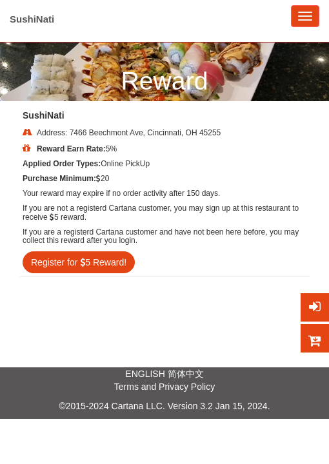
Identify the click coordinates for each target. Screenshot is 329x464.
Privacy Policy (187, 387)
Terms (126, 387)
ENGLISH (144, 374)
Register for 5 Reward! (78, 262)
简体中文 (186, 374)
